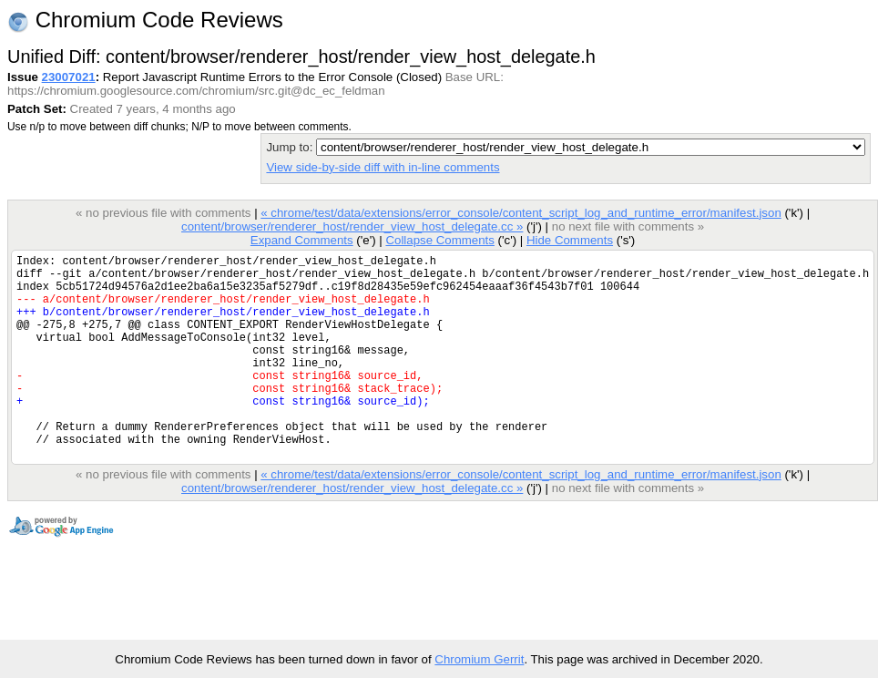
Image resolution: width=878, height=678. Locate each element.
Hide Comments (569, 240)
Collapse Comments (439, 240)
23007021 (69, 77)
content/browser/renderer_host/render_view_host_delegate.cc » (352, 226)
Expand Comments (301, 240)
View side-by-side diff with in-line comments (382, 167)
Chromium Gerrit (479, 659)
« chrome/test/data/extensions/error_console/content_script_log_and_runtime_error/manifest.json (520, 213)
